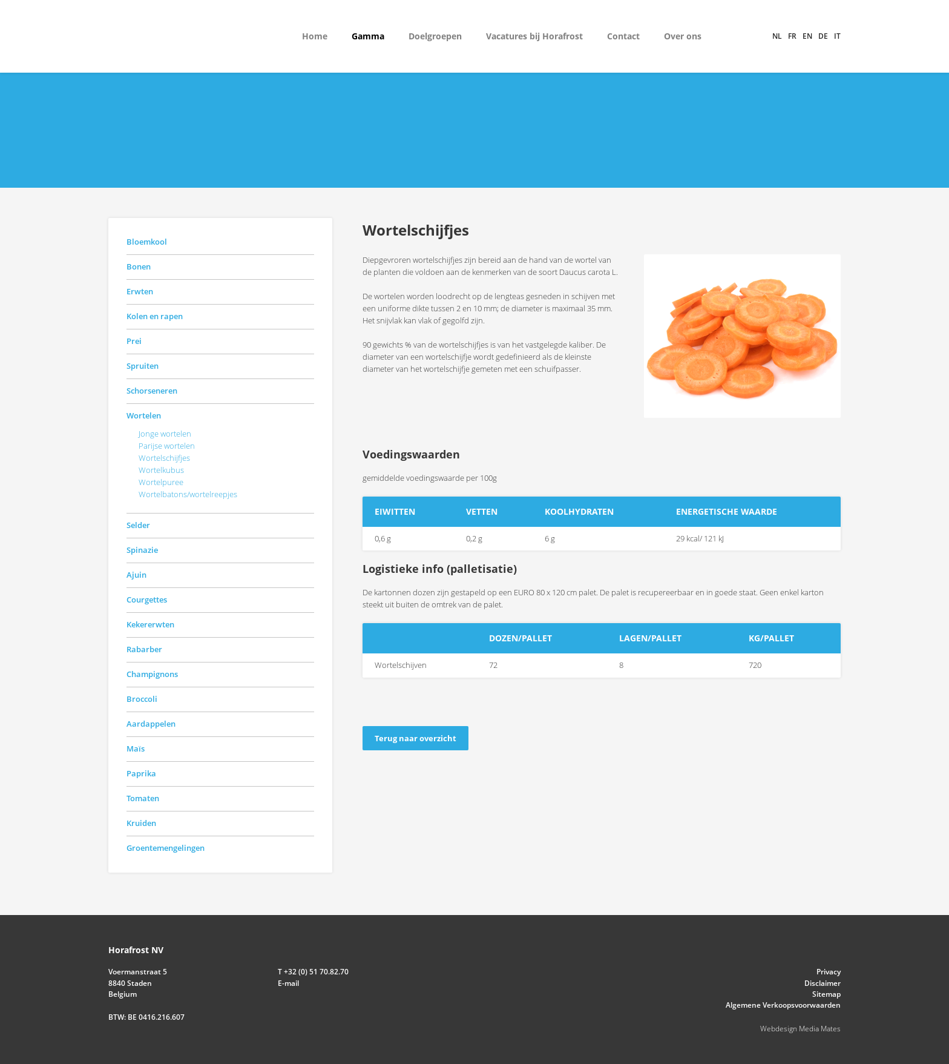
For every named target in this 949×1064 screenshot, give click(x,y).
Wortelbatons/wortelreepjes (188, 494)
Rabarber (144, 649)
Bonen (138, 266)
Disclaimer (822, 983)
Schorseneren (151, 390)
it (837, 36)
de (823, 36)
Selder (138, 525)
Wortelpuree (161, 482)
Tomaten (142, 798)
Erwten (139, 291)
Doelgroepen (435, 36)
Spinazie (142, 549)
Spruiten (142, 365)
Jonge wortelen (165, 433)
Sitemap (826, 994)
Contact (623, 36)
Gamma (368, 36)
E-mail (288, 983)
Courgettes (146, 599)
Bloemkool (146, 241)
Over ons (682, 36)
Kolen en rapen (154, 316)
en (807, 36)
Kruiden (141, 823)
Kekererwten (150, 624)
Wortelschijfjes (164, 457)
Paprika (141, 773)
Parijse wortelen (167, 445)
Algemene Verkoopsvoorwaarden (783, 1005)
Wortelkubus (161, 469)
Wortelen (143, 415)
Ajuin (136, 574)
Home (314, 36)
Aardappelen (151, 723)
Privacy (828, 972)
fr (792, 36)
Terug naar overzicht (415, 738)
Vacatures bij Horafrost (534, 36)
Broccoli (141, 698)
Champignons (152, 674)
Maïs (135, 748)
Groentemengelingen (165, 847)
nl (777, 36)
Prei (134, 340)
